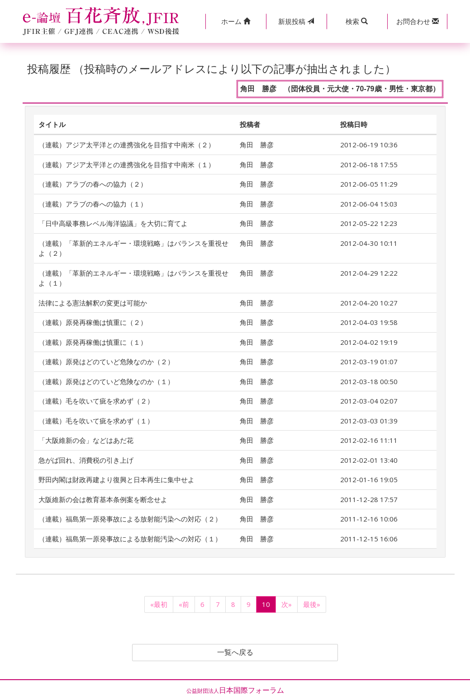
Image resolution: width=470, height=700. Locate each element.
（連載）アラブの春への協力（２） (92, 183)
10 (266, 604)
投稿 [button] (296, 21)
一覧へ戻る (235, 653)
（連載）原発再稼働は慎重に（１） (92, 342)
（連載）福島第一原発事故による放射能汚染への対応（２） (130, 518)
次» (286, 604)
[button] (235, 21)
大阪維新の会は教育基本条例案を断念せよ (102, 499)
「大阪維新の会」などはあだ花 (85, 440)
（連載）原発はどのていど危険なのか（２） (106, 361)
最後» (311, 604)
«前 (184, 604)
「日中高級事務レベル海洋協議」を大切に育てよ (113, 223)
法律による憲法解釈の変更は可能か (92, 302)
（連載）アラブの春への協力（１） (92, 203)
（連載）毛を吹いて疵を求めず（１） (96, 420)
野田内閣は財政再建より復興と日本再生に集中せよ (116, 479)
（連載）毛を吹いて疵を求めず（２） (96, 400)
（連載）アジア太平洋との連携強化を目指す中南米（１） (126, 164)
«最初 (158, 604)
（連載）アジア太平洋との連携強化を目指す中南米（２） (126, 144)
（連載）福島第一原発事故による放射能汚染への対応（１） (130, 538)
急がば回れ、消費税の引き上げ (85, 460)
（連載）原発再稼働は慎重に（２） (92, 322)
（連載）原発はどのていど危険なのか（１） (106, 381)
